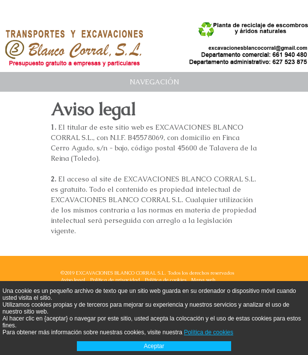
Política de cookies (165, 280)
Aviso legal (73, 280)
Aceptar (154, 346)
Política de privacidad (115, 280)
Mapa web (203, 280)
